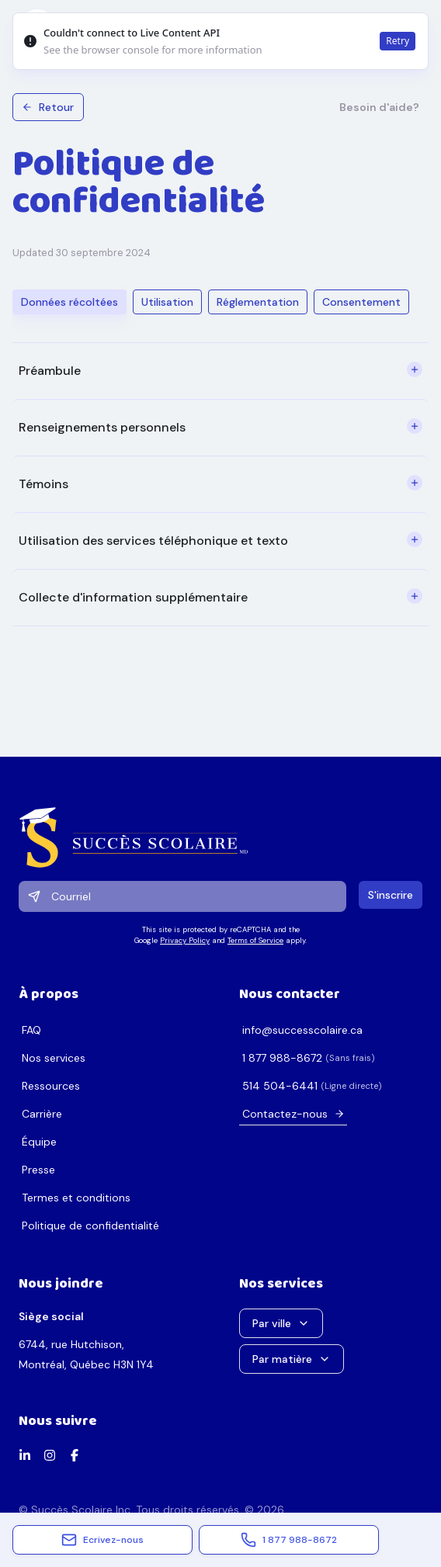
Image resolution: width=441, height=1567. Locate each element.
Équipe (39, 1142)
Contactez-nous (293, 1114)
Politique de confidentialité (90, 1225)
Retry (397, 40)
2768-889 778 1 (282, 1058)
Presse (38, 1170)
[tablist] (210, 301)
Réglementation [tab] (258, 302)
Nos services (53, 1058)
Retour (48, 107)
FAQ (31, 1030)
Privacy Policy (185, 940)
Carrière (42, 1114)
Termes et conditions (76, 1198)
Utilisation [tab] (167, 302)
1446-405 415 (280, 1086)
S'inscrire (390, 895)
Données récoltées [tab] (69, 302)
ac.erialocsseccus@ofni (302, 1030)
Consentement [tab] (361, 302)
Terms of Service (255, 940)
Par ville (281, 1323)
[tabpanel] (220, 484)
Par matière (291, 1359)
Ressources (51, 1086)
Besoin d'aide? (379, 107)
